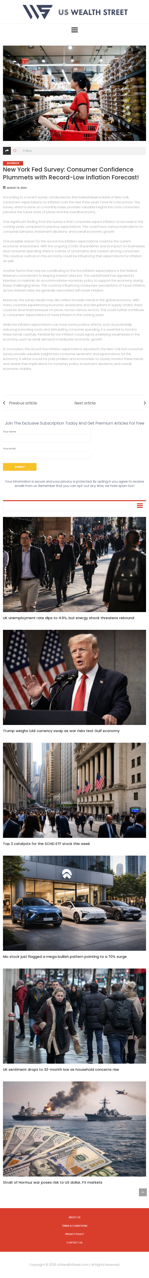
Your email (47, 453)
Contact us (74, 1242)
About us (74, 1217)
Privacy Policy (74, 1234)
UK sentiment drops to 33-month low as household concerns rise (61, 1069)
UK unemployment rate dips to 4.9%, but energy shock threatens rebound (68, 617)
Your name (47, 436)
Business (13, 163)
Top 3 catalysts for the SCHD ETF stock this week (46, 843)
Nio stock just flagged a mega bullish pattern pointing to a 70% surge (65, 956)
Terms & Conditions (74, 1225)
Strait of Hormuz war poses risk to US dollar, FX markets (52, 1182)
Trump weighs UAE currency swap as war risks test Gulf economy (61, 730)
